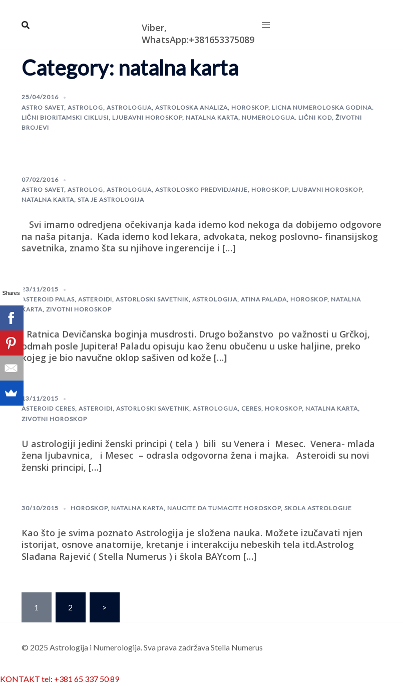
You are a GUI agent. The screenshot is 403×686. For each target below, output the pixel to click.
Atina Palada (264, 299)
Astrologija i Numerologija (200, 12)
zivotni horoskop (79, 309)
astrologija (129, 107)
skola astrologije (318, 508)
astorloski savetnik (152, 299)
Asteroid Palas (48, 299)
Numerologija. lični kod (287, 117)
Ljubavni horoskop (147, 117)
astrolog (85, 107)
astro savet (43, 107)
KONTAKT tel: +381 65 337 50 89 (59, 678)
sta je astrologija (111, 199)
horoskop (249, 107)
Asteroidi (95, 299)
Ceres (251, 408)
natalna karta (212, 117)
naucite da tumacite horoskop (224, 508)
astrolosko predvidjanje (201, 189)
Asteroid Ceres (48, 408)
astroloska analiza (191, 107)
